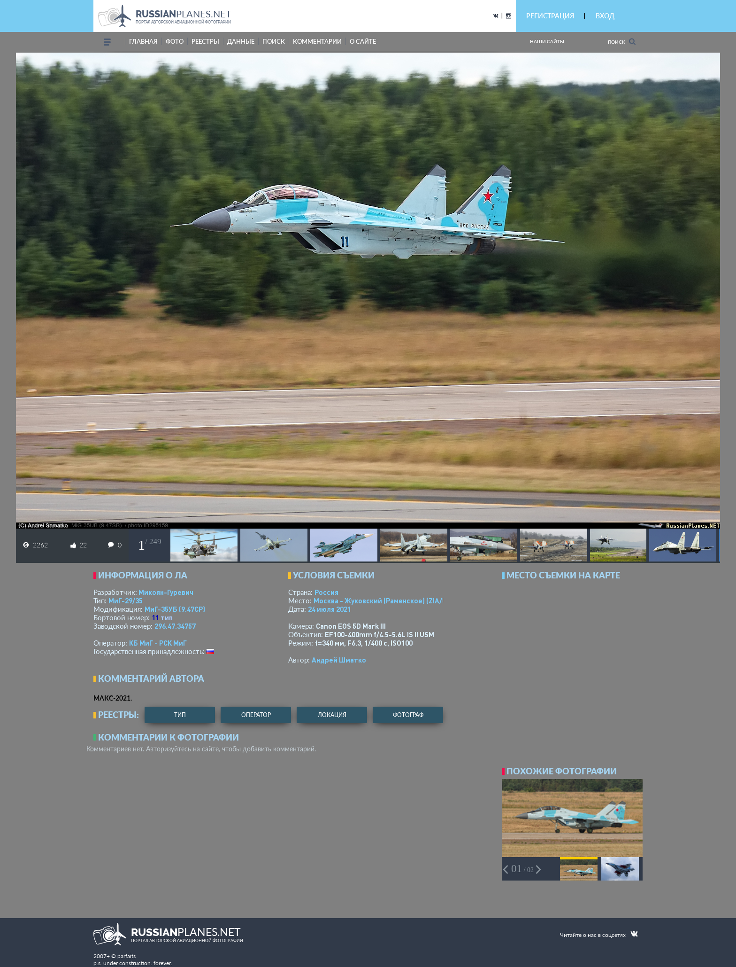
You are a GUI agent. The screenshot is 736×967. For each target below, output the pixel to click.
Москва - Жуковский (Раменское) (389, 600)
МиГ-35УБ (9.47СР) (175, 609)
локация (332, 714)
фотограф (408, 714)
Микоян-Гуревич (165, 592)
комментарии (317, 41)
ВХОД (605, 16)
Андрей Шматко (339, 659)
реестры (205, 41)
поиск (273, 41)
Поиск (622, 41)
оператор (256, 714)
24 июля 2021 (329, 609)
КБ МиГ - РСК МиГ (158, 643)
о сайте (363, 41)
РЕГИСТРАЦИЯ (550, 16)
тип (167, 617)
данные (240, 41)
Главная (143, 41)
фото (175, 41)
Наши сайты (547, 41)
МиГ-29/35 (125, 600)
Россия (326, 592)
